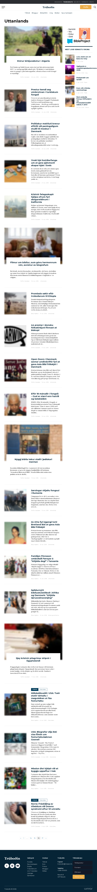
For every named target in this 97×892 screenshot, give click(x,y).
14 (31, 838)
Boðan (57, 13)
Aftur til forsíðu (17, 7)
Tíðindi (27, 13)
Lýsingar (30, 873)
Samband (30, 875)
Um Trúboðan (32, 871)
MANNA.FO (84, 2)
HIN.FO (91, 2)
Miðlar (44, 871)
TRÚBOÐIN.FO (68, 2)
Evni (43, 864)
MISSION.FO (58, 2)
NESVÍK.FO (77, 2)
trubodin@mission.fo (64, 864)
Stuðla (85, 7)
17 (42, 838)
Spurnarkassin (66, 13)
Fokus (44, 866)
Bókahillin (44, 13)
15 (34, 838)
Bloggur (35, 13)
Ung (51, 13)
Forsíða (29, 862)
